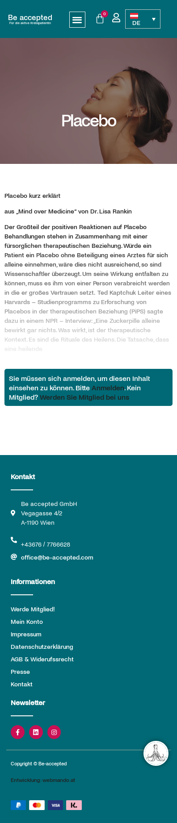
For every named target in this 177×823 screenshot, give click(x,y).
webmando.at (58, 780)
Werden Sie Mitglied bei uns (84, 397)
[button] (77, 20)
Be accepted (30, 17)
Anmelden (108, 387)
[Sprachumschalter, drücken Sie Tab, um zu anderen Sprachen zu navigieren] (143, 19)
